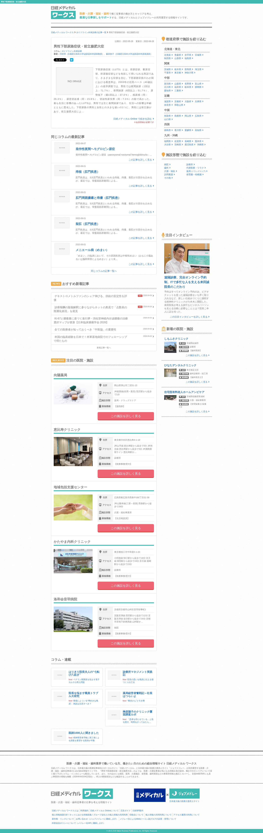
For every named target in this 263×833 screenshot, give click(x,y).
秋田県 (168, 58)
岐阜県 (189, 87)
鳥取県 (168, 116)
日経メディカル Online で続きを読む (133, 118)
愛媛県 (189, 130)
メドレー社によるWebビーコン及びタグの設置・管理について (148, 819)
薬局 (196, 171)
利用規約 (84, 810)
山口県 (168, 119)
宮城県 (199, 55)
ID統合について (136, 815)
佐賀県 (178, 141)
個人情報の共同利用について (158, 815)
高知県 (199, 130)
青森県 (178, 55)
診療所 (190, 164)
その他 (168, 178)
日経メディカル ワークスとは (65, 810)
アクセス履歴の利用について (186, 815)
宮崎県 (178, 144)
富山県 (199, 83)
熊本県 (199, 141)
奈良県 (168, 105)
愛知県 (168, 90)
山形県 (178, 58)
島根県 (178, 116)
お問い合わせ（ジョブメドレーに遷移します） (97, 819)
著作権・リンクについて (63, 819)
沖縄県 (201, 144)
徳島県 (168, 130)
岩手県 (189, 55)
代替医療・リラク (196, 168)
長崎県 (189, 141)
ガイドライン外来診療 (72, 51)
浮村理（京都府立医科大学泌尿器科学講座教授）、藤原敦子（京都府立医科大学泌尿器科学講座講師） (106, 54)
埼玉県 (199, 69)
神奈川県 (190, 72)
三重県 (178, 90)
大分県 (168, 144)
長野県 (189, 83)
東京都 (178, 72)
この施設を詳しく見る (126, 416)
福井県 (178, 87)
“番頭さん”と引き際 (136, 701)
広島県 (199, 116)
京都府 (178, 101)
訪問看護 (169, 174)
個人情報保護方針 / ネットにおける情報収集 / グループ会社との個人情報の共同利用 (90, 815)
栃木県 (178, 69)
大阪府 (189, 101)
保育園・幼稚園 (195, 174)
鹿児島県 (190, 144)
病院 (167, 164)
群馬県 (189, 69)
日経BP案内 (138, 810)
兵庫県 (199, 101)
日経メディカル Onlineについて (104, 810)
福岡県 (168, 141)
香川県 (178, 130)
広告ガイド (126, 810)
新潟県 (168, 83)
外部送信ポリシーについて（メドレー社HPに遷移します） (78, 823)
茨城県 (168, 69)
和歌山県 (179, 105)
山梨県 (178, 83)
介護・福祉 (170, 171)
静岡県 (199, 87)
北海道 (168, 55)
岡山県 (189, 116)
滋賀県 (168, 101)
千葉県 (168, 72)
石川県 (168, 87)
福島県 (189, 58)
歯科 (167, 168)
